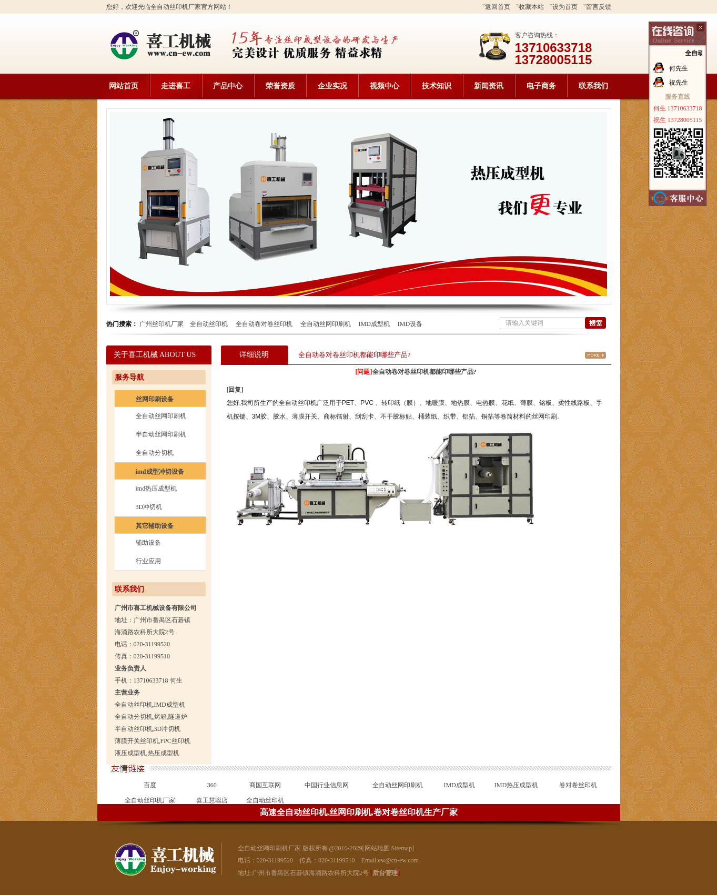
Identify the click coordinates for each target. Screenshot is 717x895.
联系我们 (593, 86)
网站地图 (377, 848)
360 (212, 785)
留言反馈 (598, 7)
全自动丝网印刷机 (325, 324)
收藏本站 (531, 7)
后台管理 (385, 873)
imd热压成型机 (156, 488)
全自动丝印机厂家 (150, 800)
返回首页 (497, 7)
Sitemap (401, 848)
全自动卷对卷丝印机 (264, 324)
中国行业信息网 (327, 785)
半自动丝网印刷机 (161, 434)
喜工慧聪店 (212, 800)
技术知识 (436, 86)
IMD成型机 (374, 324)
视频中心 (384, 86)
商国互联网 (265, 785)
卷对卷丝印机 (578, 785)
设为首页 (565, 7)
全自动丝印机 (209, 324)
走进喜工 (175, 86)
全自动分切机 (155, 452)
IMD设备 (410, 324)
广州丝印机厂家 (161, 324)
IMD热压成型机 (516, 785)
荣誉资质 (280, 86)
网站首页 (123, 86)
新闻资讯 (488, 86)
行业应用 (148, 561)
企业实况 (332, 86)
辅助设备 (148, 542)
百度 (150, 785)
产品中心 (228, 86)
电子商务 (541, 86)
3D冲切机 (149, 507)
